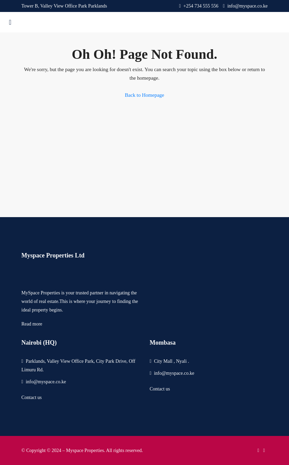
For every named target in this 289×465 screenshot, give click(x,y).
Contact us (32, 397)
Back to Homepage (144, 95)
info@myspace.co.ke (46, 381)
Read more (32, 324)
